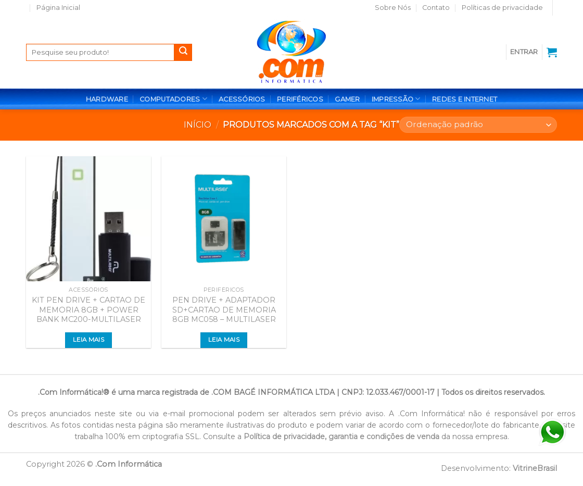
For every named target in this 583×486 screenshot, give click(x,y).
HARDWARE (107, 99)
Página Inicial (58, 7)
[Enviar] (183, 52)
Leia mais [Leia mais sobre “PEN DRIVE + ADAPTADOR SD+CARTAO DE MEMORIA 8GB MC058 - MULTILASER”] (223, 339)
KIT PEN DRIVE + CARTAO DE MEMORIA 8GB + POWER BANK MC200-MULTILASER (88, 309)
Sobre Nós (393, 7)
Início (197, 125)
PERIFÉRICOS (300, 99)
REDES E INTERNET (464, 99)
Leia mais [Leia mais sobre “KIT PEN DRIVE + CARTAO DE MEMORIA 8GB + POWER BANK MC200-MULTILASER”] (88, 339)
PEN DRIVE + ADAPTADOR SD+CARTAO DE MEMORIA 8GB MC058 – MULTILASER (224, 309)
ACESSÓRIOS (242, 99)
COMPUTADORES (173, 99)
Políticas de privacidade (502, 7)
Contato (436, 7)
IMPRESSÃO (396, 99)
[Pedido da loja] (478, 125)
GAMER (347, 99)
